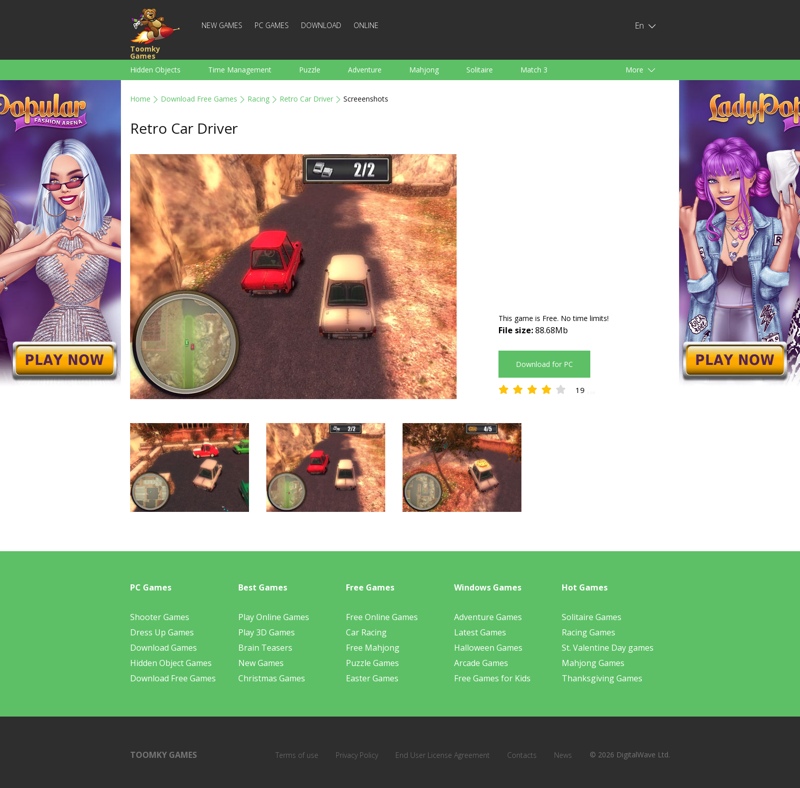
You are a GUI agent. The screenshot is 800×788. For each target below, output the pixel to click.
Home (140, 99)
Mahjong (424, 70)
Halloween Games (488, 647)
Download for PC (544, 364)
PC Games (272, 25)
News (563, 755)
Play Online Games (273, 617)
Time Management (239, 70)
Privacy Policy (357, 755)
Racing (258, 99)
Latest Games (480, 632)
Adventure (365, 70)
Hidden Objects (155, 70)
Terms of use (297, 755)
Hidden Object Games (171, 663)
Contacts (522, 755)
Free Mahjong (372, 647)
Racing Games (588, 632)
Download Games (163, 647)
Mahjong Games (593, 663)
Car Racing (366, 632)
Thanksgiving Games (602, 678)
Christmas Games (271, 678)
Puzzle (309, 70)
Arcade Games (481, 663)
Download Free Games (199, 99)
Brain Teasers (265, 647)
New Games (222, 25)
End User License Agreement (442, 755)
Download (321, 25)
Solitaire (479, 70)
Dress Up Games (162, 632)
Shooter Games (159, 617)
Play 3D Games (266, 632)
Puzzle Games (372, 663)
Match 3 (533, 70)
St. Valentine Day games (608, 647)
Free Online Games (382, 617)
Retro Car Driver (306, 99)
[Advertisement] (584, 225)
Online (366, 25)
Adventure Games (488, 617)
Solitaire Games (591, 617)
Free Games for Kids (492, 678)
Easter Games (372, 678)
